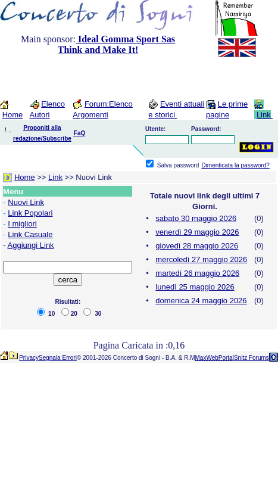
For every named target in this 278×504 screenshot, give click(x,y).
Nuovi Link (26, 202)
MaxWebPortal (214, 357)
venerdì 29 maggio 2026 (197, 232)
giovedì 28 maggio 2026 (196, 245)
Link (264, 114)
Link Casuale (30, 234)
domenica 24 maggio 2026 (200, 300)
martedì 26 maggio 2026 (197, 273)
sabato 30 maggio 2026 (195, 218)
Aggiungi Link (31, 245)
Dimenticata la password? (235, 165)
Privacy (29, 357)
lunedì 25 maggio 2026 (194, 286)
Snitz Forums (251, 357)
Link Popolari (30, 213)
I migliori (22, 223)
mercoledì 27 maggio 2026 (201, 259)
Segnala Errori (58, 357)
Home (12, 114)
